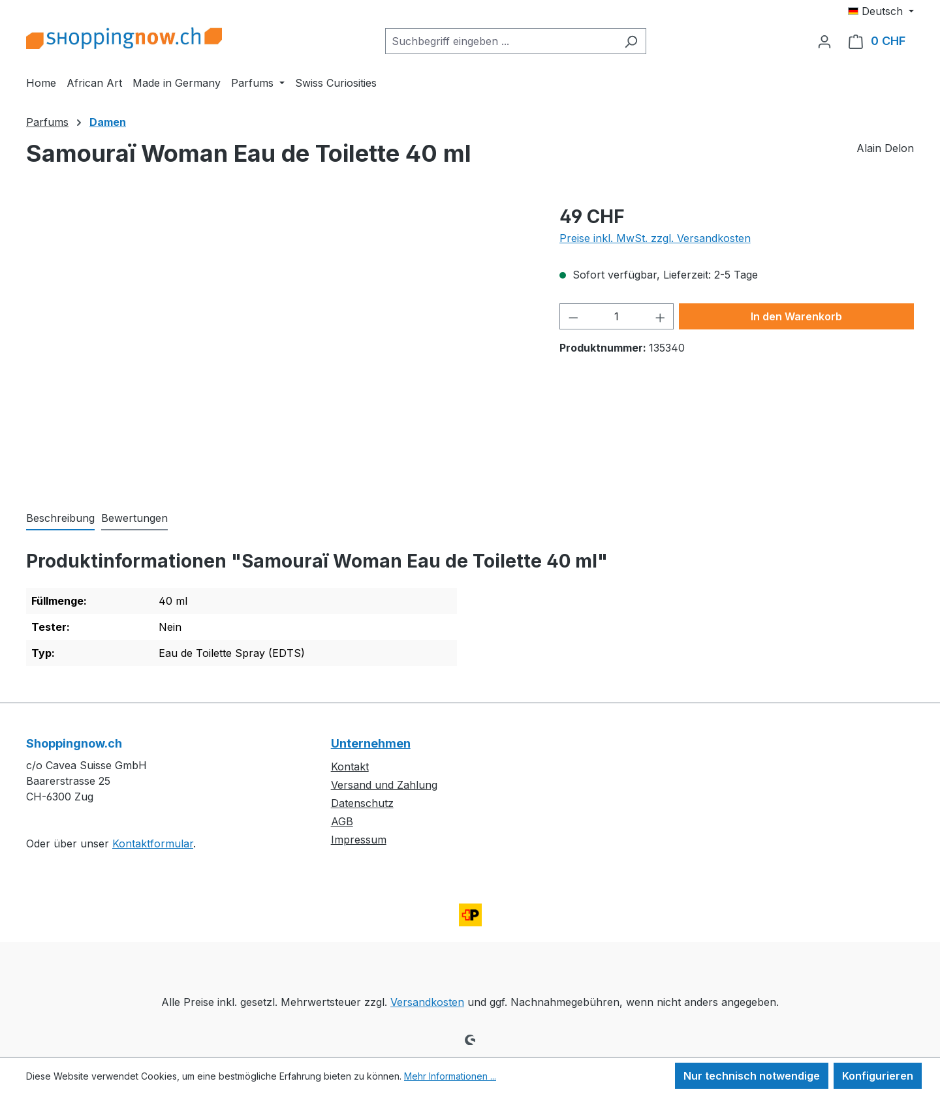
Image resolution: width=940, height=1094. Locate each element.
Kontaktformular (152, 843)
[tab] (60, 518)
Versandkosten (427, 1002)
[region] (279, 343)
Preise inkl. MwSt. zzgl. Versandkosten (655, 238)
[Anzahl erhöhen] (660, 316)
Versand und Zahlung (384, 784)
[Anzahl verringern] (573, 316)
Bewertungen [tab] (134, 517)
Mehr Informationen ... (450, 1076)
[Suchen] (631, 41)
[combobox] (500, 41)
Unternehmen (371, 743)
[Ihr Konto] (824, 41)
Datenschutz (362, 803)
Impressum (358, 839)
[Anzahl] (617, 316)
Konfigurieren (877, 1075)
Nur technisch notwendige (751, 1075)
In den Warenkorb (796, 316)
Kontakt (350, 766)
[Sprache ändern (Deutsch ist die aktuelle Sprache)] (881, 11)
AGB (342, 821)
